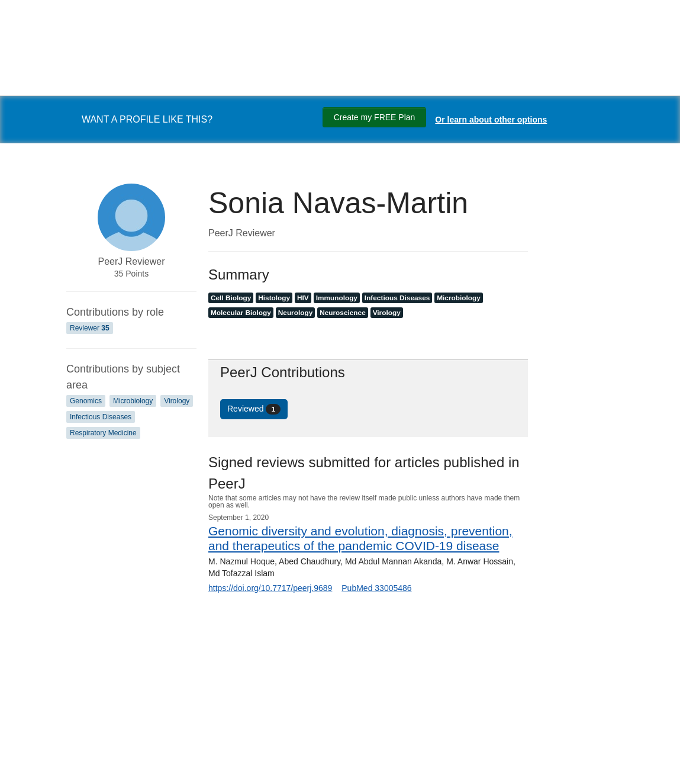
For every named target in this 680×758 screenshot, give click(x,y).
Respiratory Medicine (103, 433)
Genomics (86, 401)
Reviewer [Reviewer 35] (89, 328)
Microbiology (133, 401)
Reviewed (254, 409)
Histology (274, 298)
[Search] (23, 736)
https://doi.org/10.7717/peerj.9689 (270, 588)
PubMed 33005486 (376, 588)
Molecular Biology (241, 313)
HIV (303, 298)
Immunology (336, 298)
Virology (176, 401)
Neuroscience (343, 313)
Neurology (295, 313)
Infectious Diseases (100, 417)
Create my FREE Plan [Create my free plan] (374, 117)
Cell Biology (231, 298)
